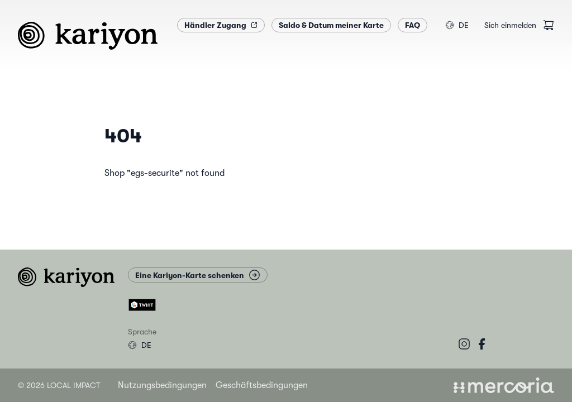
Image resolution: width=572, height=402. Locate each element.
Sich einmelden (510, 25)
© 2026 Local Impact (59, 385)
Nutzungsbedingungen (162, 385)
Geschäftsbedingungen (262, 385)
